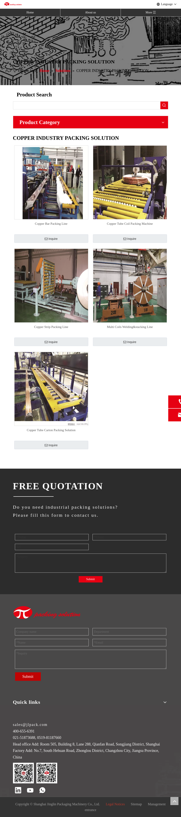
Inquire (51, 238)
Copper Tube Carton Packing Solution (51, 430)
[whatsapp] (42, 791)
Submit (90, 579)
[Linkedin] (18, 791)
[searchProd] (86, 105)
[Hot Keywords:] (164, 105)
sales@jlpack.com (30, 725)
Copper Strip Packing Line (51, 327)
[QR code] (35, 773)
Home (30, 12)
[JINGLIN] (33, 496)
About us (90, 12)
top (174, 801)
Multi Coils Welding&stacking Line (130, 327)
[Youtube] (30, 791)
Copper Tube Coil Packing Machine (130, 223)
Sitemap (136, 804)
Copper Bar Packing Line (51, 223)
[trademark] (47, 612)
